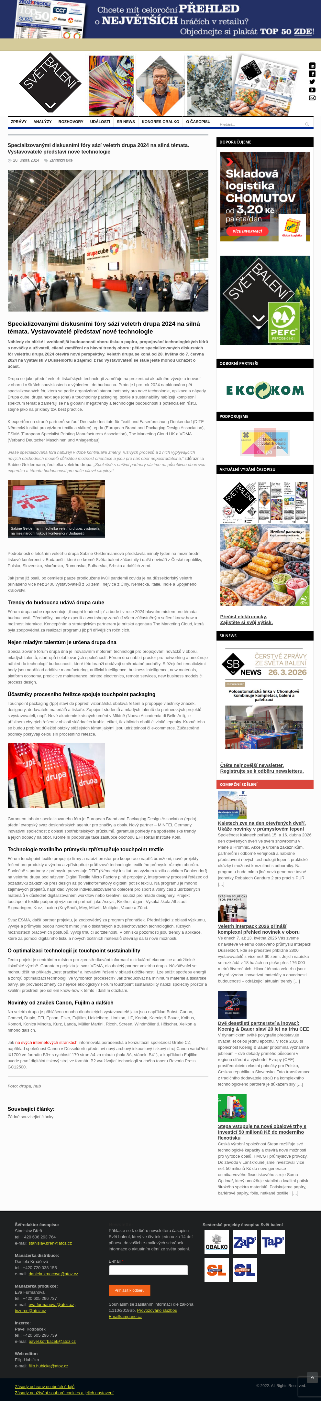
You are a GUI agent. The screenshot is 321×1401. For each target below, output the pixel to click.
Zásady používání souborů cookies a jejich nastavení (64, 1392)
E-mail (116, 1261)
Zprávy (19, 122)
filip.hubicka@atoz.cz (48, 1366)
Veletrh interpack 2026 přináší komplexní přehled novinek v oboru (259, 929)
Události (100, 122)
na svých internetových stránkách (46, 1042)
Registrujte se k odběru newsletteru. (262, 771)
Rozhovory (71, 122)
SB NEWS (126, 122)
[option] (265, 443)
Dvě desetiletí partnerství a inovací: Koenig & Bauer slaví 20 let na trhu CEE (264, 1026)
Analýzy (42, 122)
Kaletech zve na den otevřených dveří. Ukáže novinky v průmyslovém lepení (262, 826)
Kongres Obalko (160, 122)
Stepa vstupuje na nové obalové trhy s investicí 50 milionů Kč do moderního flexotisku (262, 1132)
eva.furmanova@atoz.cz (51, 1304)
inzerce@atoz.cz (30, 1310)
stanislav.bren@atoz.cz (50, 1243)
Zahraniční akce (61, 160)
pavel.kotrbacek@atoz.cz (52, 1341)
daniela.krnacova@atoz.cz (53, 1273)
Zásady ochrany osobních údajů (44, 1386)
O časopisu (198, 122)
